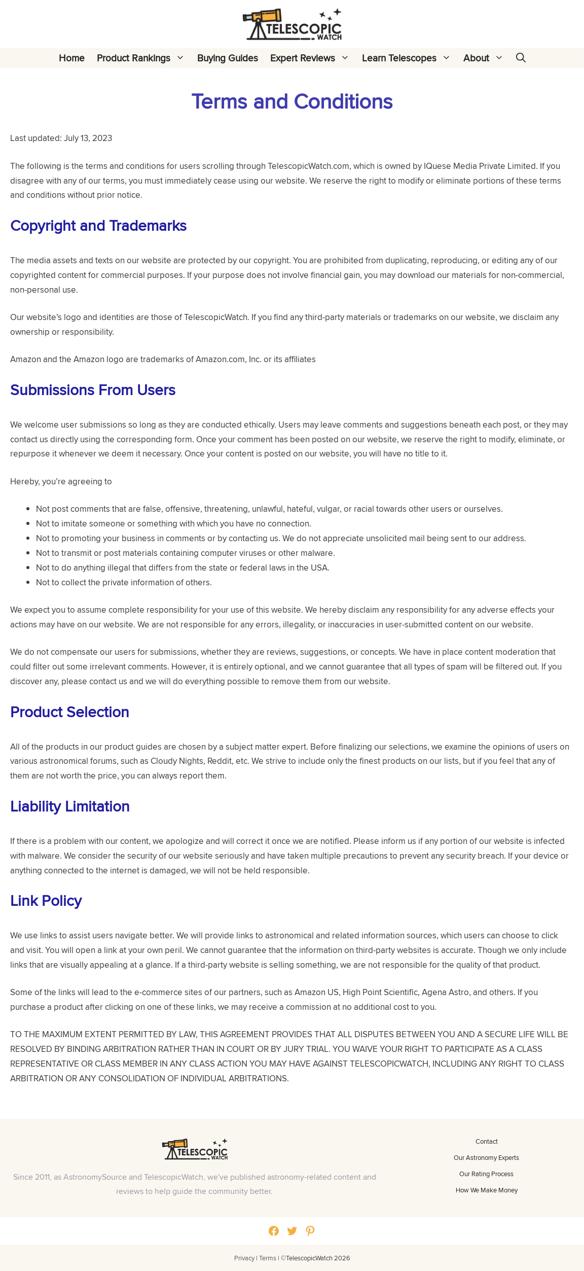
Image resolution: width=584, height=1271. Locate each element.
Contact (487, 1141)
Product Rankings (144, 58)
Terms (267, 1257)
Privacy (244, 1257)
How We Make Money (487, 1189)
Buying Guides (227, 58)
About (486, 58)
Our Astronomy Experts (486, 1157)
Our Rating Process (486, 1173)
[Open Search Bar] (521, 58)
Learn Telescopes (409, 58)
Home (72, 58)
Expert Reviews (313, 58)
